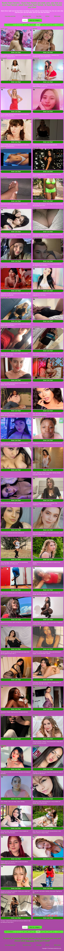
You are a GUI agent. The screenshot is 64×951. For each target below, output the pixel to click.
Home (25, 20)
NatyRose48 (4, 387)
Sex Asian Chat (27, 16)
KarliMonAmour (37, 775)
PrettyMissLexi (36, 327)
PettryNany (3, 745)
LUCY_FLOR (4, 267)
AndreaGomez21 (37, 656)
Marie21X (3, 87)
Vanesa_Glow (4, 28)
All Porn (47, 16)
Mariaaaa (35, 28)
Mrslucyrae (35, 297)
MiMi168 (3, 715)
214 (59, 24)
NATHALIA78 (4, 416)
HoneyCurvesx (36, 207)
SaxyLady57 (4, 58)
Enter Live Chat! (16, 52)
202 (49, 24)
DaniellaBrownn (37, 595)
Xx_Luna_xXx (36, 147)
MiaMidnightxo (4, 894)
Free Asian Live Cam (10, 16)
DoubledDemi (36, 118)
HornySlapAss (4, 535)
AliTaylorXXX (4, 595)
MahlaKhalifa (4, 775)
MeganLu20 (36, 356)
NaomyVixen (4, 207)
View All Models (9, 24)
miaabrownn (4, 506)
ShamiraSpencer (5, 685)
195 (23, 24)
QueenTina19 (36, 894)
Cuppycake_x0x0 (5, 297)
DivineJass (35, 715)
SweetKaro (3, 356)
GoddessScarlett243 (38, 237)
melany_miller (36, 267)
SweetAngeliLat (37, 566)
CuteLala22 (3, 804)
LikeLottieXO (4, 327)
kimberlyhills (36, 387)
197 (31, 24)
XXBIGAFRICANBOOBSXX (39, 416)
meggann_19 (4, 656)
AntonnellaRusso (5, 446)
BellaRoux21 (36, 58)
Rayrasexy (35, 476)
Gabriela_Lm (36, 685)
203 (52, 24)
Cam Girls (38, 16)
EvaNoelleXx (36, 745)
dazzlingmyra (4, 566)
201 (45, 24)
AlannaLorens (4, 625)
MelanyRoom (4, 835)
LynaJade (35, 535)
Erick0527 (3, 864)
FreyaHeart (35, 804)
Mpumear (35, 864)
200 (42, 24)
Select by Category (35, 20)
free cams (30, 941)
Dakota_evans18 (37, 625)
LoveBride (35, 835)
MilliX (2, 476)
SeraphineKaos (36, 87)
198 (34, 24)
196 (27, 24)
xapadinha (3, 147)
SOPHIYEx (35, 446)
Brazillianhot (4, 177)
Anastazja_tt (4, 237)
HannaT (35, 506)
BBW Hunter (57, 16)
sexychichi (35, 177)
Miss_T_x (3, 118)
